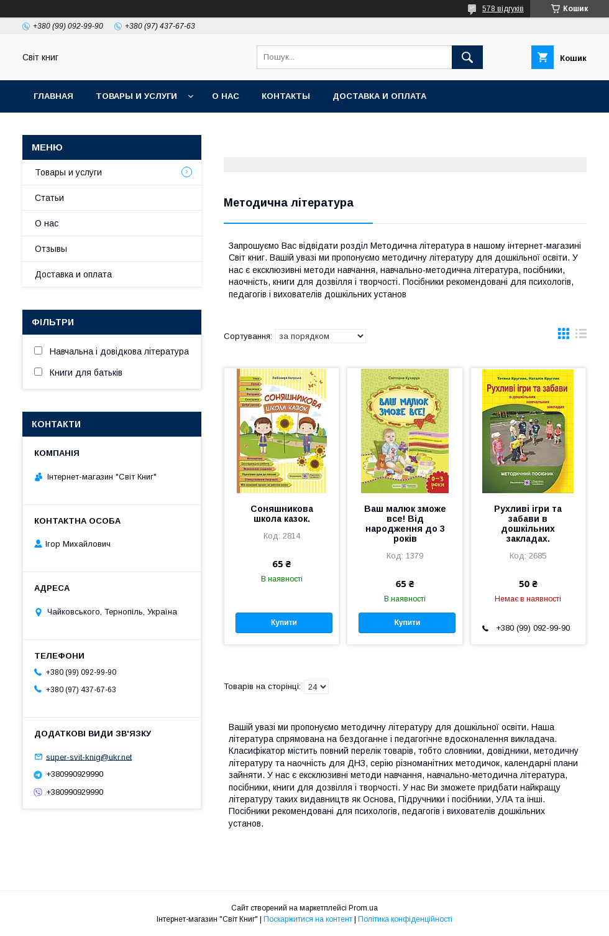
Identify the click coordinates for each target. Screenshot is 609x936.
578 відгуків (503, 8)
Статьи (49, 198)
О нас (225, 96)
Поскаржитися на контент (307, 919)
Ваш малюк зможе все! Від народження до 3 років (405, 524)
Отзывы (51, 249)
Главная (53, 96)
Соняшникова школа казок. (281, 514)
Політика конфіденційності (405, 919)
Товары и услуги (136, 96)
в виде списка (581, 336)
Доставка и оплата (379, 96)
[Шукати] (467, 57)
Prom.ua (363, 908)
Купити (284, 622)
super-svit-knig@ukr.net (89, 756)
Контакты (286, 96)
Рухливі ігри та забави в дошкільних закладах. (528, 524)
